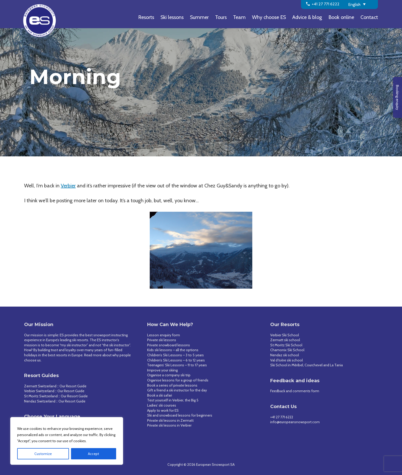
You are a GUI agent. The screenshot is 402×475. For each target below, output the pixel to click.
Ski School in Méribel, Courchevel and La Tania (306, 365)
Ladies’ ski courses (161, 405)
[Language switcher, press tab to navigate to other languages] (361, 4)
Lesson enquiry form (163, 335)
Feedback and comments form (294, 391)
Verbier (68, 186)
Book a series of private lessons (172, 385)
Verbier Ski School (284, 335)
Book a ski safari (159, 395)
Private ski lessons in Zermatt (170, 420)
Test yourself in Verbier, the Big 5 (172, 400)
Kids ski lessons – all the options (172, 350)
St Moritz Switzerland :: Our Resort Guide (56, 396)
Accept (93, 453)
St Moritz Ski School (286, 345)
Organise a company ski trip (168, 375)
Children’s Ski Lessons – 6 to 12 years (176, 360)
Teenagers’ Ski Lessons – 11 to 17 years (177, 365)
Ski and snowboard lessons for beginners (179, 415)
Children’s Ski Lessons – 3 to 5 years (175, 355)
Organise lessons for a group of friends (177, 380)
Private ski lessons (161, 340)
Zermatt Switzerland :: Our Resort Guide (55, 386)
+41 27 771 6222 (281, 417)
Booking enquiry (397, 97)
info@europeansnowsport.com (295, 422)
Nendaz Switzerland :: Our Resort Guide (54, 401)
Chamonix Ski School (287, 350)
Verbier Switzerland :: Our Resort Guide (54, 391)
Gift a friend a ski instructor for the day (177, 390)
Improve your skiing (162, 370)
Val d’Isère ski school (286, 360)
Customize (43, 453)
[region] (66, 441)
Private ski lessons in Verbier (169, 425)
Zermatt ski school (285, 340)
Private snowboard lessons (168, 345)
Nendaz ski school (284, 355)
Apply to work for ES (163, 410)
